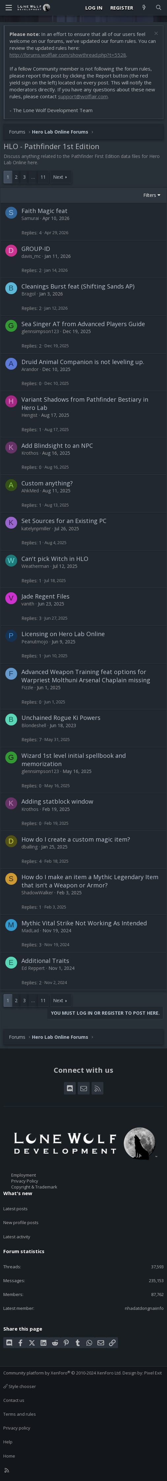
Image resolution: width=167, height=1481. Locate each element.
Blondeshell (33, 725)
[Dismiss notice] (155, 34)
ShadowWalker (37, 892)
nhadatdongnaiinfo (144, 1308)
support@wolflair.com (83, 96)
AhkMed (30, 490)
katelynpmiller (36, 528)
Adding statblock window (57, 801)
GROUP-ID (35, 249)
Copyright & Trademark (34, 1187)
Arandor (30, 369)
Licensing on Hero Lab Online (63, 634)
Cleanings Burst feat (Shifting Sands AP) (77, 286)
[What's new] (144, 8)
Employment (23, 1175)
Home (9, 1456)
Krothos (30, 453)
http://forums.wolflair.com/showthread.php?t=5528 (68, 54)
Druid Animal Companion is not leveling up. (82, 362)
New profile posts (21, 1222)
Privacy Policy (24, 1181)
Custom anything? (47, 483)
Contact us (13, 1400)
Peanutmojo (34, 641)
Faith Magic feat (44, 211)
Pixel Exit (153, 1373)
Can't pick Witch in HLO (54, 559)
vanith (27, 604)
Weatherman (35, 566)
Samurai (30, 218)
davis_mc (31, 256)
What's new (17, 1193)
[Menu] (8, 7)
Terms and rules (19, 1414)
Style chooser (19, 1386)
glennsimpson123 (40, 331)
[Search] (159, 8)
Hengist (29, 415)
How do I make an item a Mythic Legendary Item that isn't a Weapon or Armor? (89, 881)
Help (8, 1442)
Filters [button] (149, 195)
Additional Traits (45, 961)
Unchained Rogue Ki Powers (60, 718)
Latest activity (16, 1237)
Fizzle (27, 687)
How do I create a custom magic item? (75, 839)
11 (43, 177)
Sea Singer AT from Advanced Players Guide (83, 324)
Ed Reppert (33, 968)
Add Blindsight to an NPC (57, 445)
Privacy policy (16, 1428)
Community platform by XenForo (62, 1373)
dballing (29, 847)
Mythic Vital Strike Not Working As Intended (84, 923)
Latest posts (15, 1209)
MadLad (30, 930)
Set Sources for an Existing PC (63, 521)
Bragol (28, 294)
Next (58, 177)
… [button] (33, 177)
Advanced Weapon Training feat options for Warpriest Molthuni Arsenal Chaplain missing (85, 676)
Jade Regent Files (45, 596)
